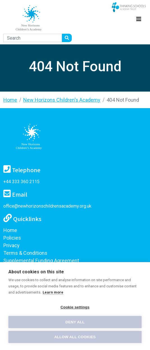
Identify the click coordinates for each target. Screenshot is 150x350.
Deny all (74, 322)
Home (10, 100)
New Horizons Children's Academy (61, 100)
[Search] (32, 38)
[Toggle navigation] (139, 18)
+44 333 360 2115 (21, 181)
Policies (12, 238)
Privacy (11, 245)
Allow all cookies (75, 337)
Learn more (53, 292)
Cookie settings (75, 307)
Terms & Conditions (25, 253)
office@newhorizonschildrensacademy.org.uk (47, 206)
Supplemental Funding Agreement (41, 260)
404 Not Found (123, 100)
